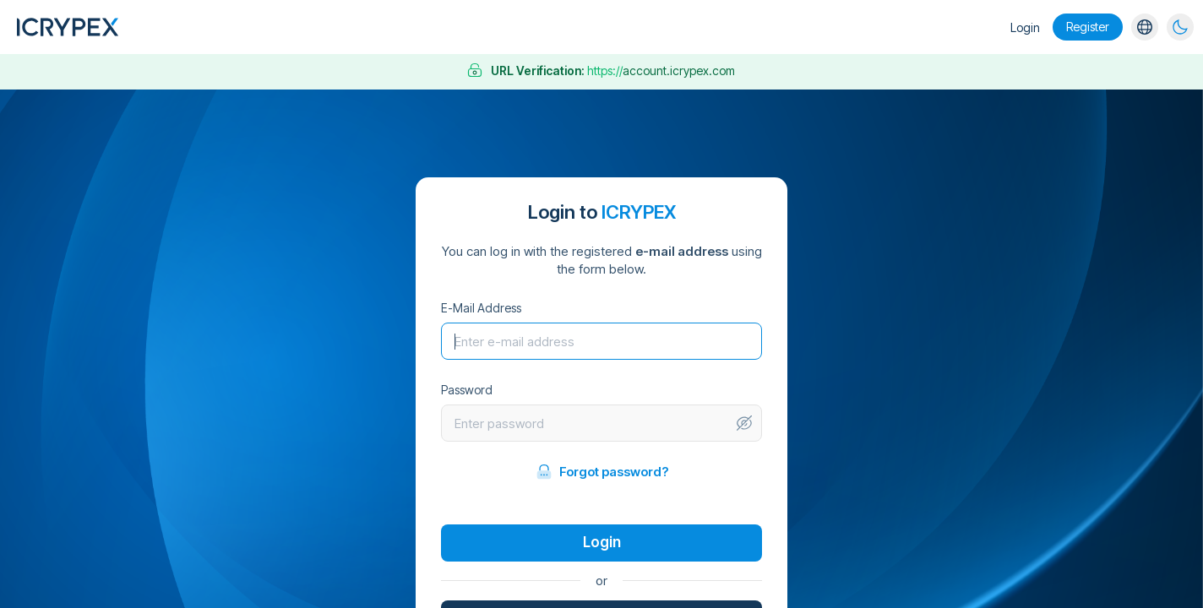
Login (1025, 27)
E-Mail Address (481, 308)
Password (467, 390)
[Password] (589, 423)
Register (1087, 26)
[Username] (601, 341)
